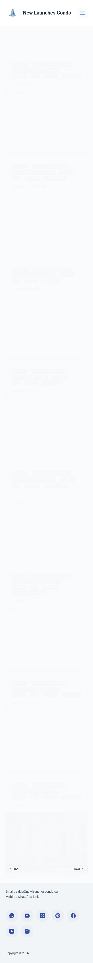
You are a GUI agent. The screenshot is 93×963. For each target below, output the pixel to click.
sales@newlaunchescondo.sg (37, 891)
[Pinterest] (58, 916)
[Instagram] (27, 931)
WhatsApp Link (28, 897)
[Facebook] (73, 916)
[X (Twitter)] (42, 916)
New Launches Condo (47, 13)
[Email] (27, 916)
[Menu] (82, 13)
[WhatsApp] (12, 916)
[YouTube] (12, 931)
